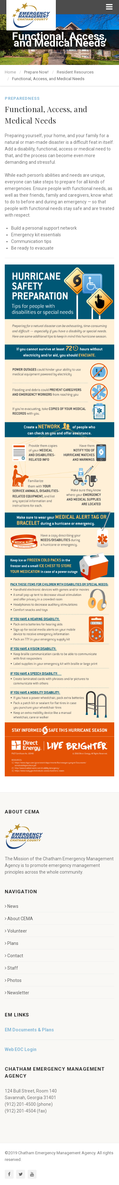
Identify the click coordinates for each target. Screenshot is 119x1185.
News (11, 906)
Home (10, 72)
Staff (11, 968)
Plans (11, 943)
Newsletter (17, 992)
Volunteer (16, 930)
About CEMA (19, 918)
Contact (14, 955)
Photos (13, 980)
